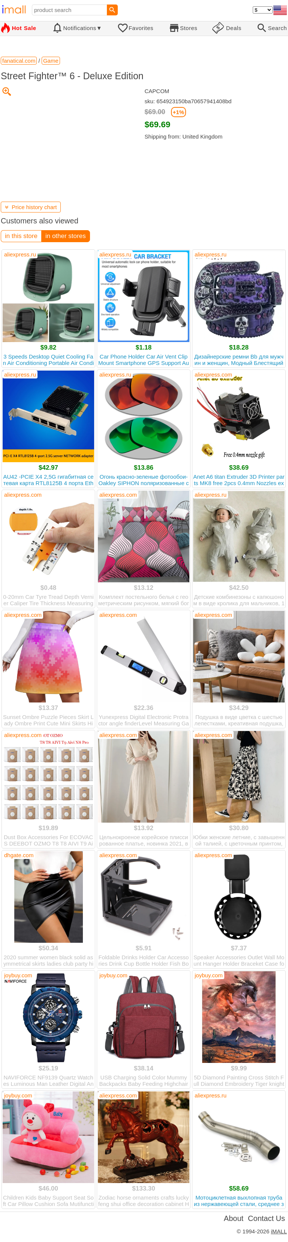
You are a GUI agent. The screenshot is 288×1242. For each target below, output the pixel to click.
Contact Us (266, 1218)
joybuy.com (18, 975)
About (233, 1218)
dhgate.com (18, 855)
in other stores (65, 236)
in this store (21, 236)
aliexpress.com (213, 374)
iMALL (279, 1231)
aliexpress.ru (20, 254)
